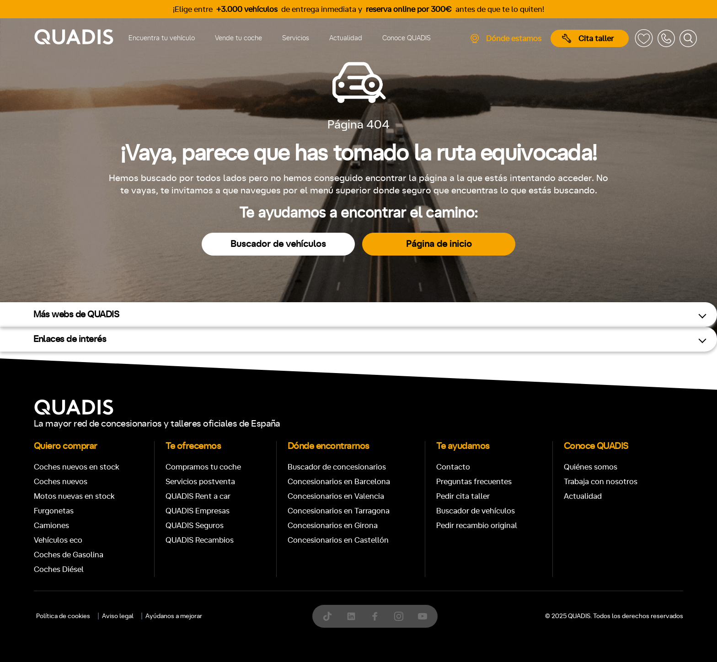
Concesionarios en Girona (333, 525)
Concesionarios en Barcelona (339, 482)
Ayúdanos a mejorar (173, 616)
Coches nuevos (60, 482)
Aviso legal (118, 616)
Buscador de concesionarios (337, 467)
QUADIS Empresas (198, 511)
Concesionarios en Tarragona (339, 511)
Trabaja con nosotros (600, 482)
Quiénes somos (590, 467)
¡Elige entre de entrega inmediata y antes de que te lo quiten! (358, 9)
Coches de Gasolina (68, 555)
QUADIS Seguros (195, 525)
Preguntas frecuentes (474, 482)
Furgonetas (54, 511)
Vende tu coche (238, 38)
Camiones (51, 525)
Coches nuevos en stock (76, 467)
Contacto (453, 467)
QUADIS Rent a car (198, 496)
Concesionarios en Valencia (336, 496)
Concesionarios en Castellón (338, 540)
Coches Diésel (59, 569)
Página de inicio (439, 244)
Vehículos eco (58, 540)
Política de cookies (63, 616)
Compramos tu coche (203, 467)
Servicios (295, 38)
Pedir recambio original (476, 525)
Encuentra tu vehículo (161, 38)
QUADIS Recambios (200, 540)
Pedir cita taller (463, 496)
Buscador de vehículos (278, 244)
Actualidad (345, 38)
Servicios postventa (200, 482)
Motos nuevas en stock (74, 496)
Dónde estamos (505, 38)
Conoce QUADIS (406, 38)
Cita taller (588, 38)
